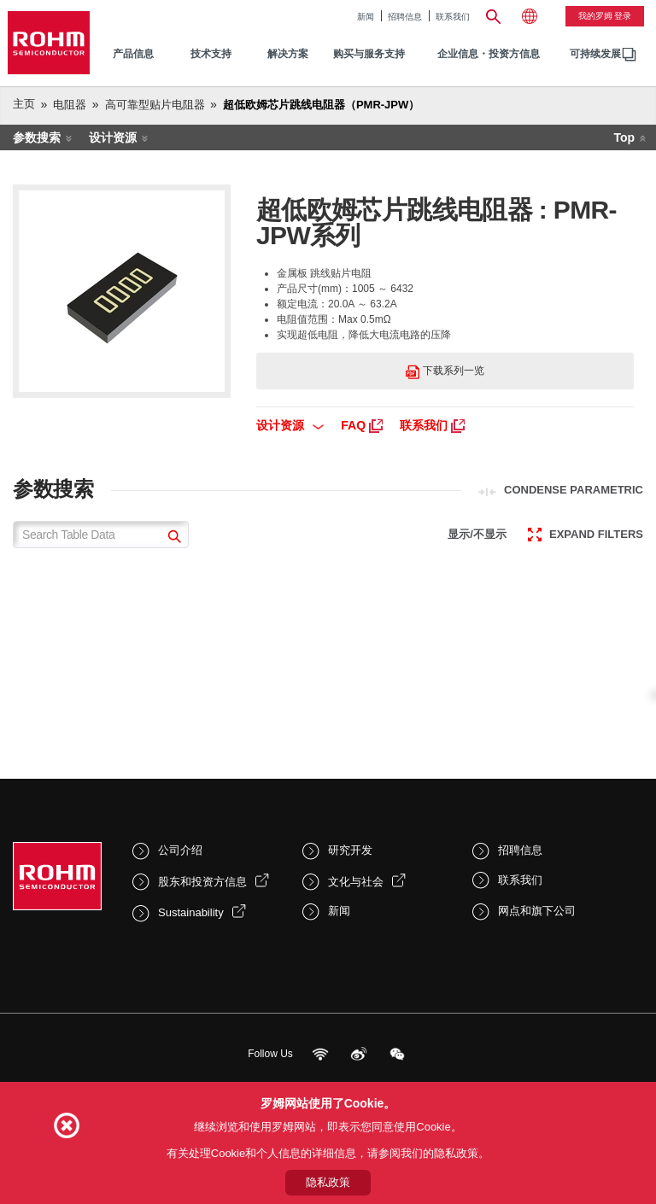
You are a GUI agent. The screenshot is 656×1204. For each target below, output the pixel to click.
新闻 (365, 16)
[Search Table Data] (101, 534)
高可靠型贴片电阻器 (155, 104)
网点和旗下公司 (537, 910)
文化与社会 (356, 881)
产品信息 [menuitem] (133, 54)
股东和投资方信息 (202, 881)
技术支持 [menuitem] (210, 54)
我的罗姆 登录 (605, 15)
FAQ (362, 425)
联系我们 (453, 16)
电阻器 (69, 104)
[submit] (172, 538)
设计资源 (113, 137)
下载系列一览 (444, 372)
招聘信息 (405, 16)
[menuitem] (595, 54)
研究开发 (350, 850)
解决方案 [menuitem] (287, 54)
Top (624, 137)
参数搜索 (37, 137)
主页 (24, 103)
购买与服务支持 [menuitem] (369, 54)
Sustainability (191, 912)
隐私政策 (328, 1182)
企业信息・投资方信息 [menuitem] (488, 54)
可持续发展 (595, 54)
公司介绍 (180, 850)
